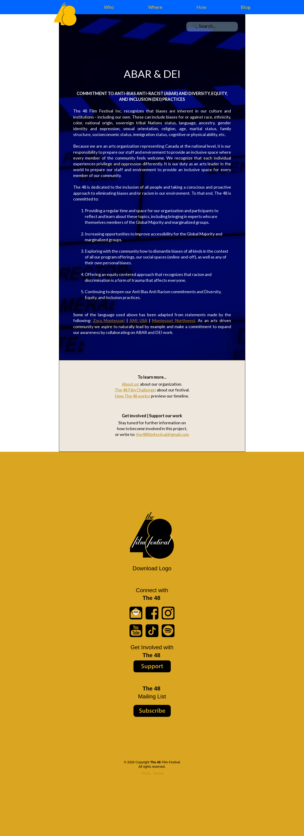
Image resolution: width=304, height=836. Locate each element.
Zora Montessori (109, 320)
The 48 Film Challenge (135, 389)
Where (155, 7)
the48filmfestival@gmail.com (162, 434)
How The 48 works (132, 395)
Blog (245, 7)
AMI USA (138, 320)
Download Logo (152, 568)
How (201, 7)
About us (130, 384)
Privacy (146, 773)
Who (109, 7)
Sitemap (158, 773)
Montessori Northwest (173, 320)
